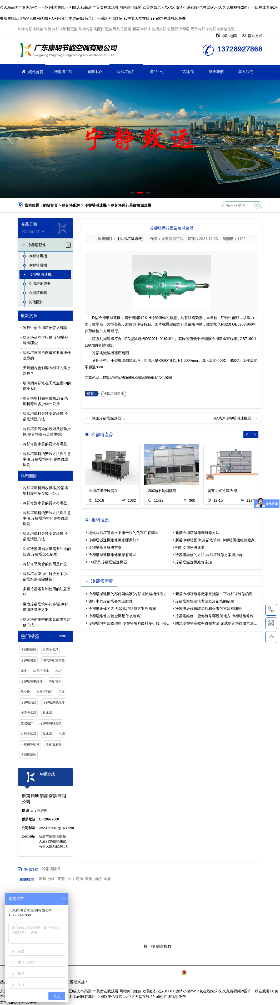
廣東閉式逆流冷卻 (222, 491)
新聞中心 (94, 72)
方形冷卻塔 (28, 734)
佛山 (52, 879)
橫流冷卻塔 (28, 713)
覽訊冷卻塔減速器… (108, 418)
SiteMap (248, 973)
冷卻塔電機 (38, 265)
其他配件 (36, 302)
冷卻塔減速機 (95, 205)
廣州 (42, 879)
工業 (61, 692)
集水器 (47, 734)
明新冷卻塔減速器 (190, 547)
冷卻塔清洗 (28, 755)
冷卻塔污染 (28, 702)
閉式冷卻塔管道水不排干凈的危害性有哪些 (123, 533)
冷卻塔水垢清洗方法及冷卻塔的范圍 (204, 601)
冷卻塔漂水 (41, 671)
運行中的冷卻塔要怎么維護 (45, 328)
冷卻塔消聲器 (40, 283)
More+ (64, 636)
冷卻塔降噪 (28, 650)
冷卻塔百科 (63, 72)
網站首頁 (35, 72)
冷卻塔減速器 (113, 394)
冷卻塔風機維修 (54, 702)
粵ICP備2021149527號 (162, 973)
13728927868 (271, 609)
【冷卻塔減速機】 (131, 239)
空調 (61, 734)
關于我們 (216, 72)
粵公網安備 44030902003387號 (210, 972)
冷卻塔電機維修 (32, 681)
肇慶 (88, 879)
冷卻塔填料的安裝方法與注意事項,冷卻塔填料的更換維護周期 (47, 459)
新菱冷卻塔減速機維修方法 (197, 533)
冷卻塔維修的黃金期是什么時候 (114, 616)
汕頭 (98, 879)
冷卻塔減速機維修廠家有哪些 (112, 555)
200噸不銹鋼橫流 (162, 491)
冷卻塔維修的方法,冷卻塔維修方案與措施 (209, 555)
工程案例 (186, 72)
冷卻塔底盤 (54, 744)
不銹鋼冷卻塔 (30, 744)
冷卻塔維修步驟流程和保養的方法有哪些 (208, 608)
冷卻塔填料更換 (50, 723)
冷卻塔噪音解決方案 (105, 547)
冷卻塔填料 (38, 293)
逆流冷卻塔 (50, 650)
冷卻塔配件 (126, 72)
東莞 (61, 879)
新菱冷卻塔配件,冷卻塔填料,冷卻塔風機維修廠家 (215, 540)
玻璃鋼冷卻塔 (212, 339)
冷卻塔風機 (38, 256)
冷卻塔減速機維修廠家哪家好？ (114, 540)
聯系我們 (245, 72)
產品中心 (157, 72)
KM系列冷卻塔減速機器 (232, 418)
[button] (132, 192)
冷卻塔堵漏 (28, 660)
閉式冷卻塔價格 (54, 660)
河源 (79, 879)
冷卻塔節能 (44, 692)
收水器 (47, 713)
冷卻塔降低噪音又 (103, 491)
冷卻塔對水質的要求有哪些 (45, 444)
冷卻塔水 (55, 681)
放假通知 (27, 723)
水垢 (58, 671)
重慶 (107, 879)
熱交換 (25, 692)
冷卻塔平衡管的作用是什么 (45, 564)
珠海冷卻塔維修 (70, 50)
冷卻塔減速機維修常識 (193, 562)
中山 (70, 879)
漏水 (24, 671)
